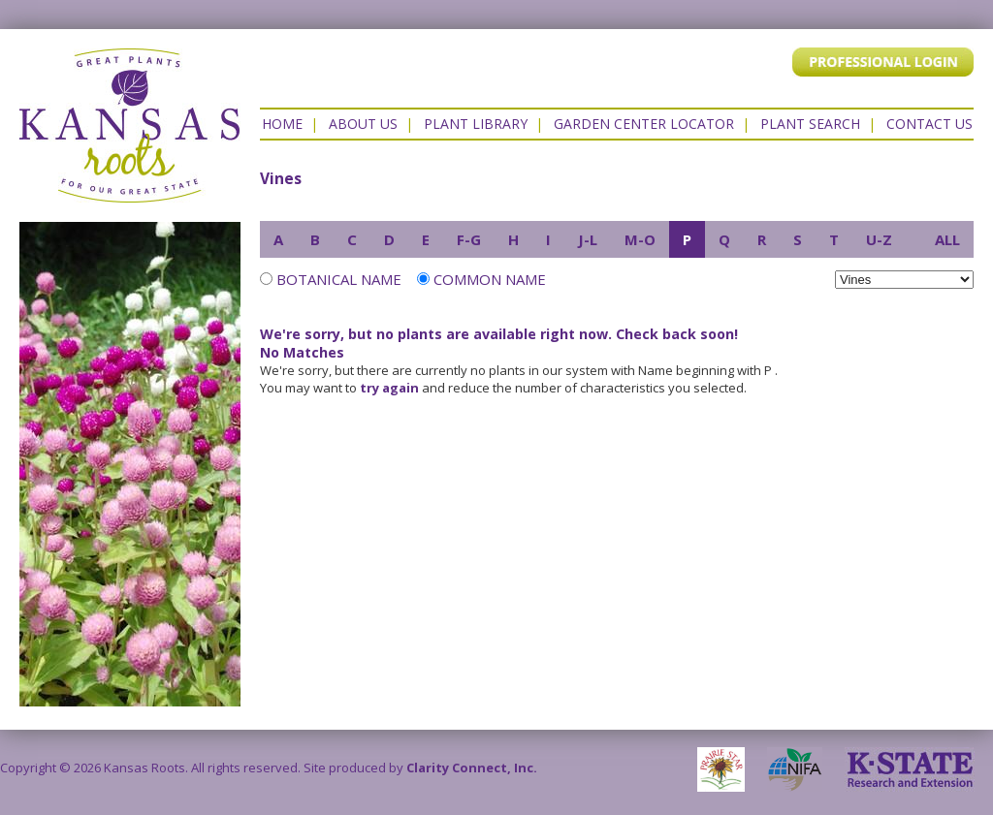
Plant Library (476, 123)
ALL (947, 239)
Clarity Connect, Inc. (471, 767)
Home (282, 123)
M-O (640, 239)
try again (389, 387)
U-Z (879, 239)
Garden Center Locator (644, 123)
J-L (587, 239)
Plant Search (810, 123)
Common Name (481, 279)
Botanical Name (338, 279)
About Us (363, 123)
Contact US (929, 123)
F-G (469, 239)
